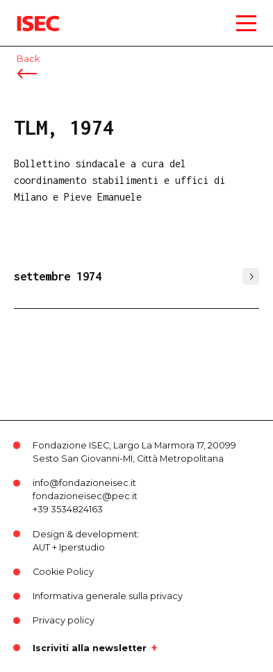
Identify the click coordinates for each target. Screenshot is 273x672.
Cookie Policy (63, 571)
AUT (41, 547)
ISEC (28, 13)
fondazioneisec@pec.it (85, 496)
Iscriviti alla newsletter (90, 648)
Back (28, 58)
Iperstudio (82, 547)
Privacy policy (63, 620)
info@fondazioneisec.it (84, 483)
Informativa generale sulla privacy (108, 596)
